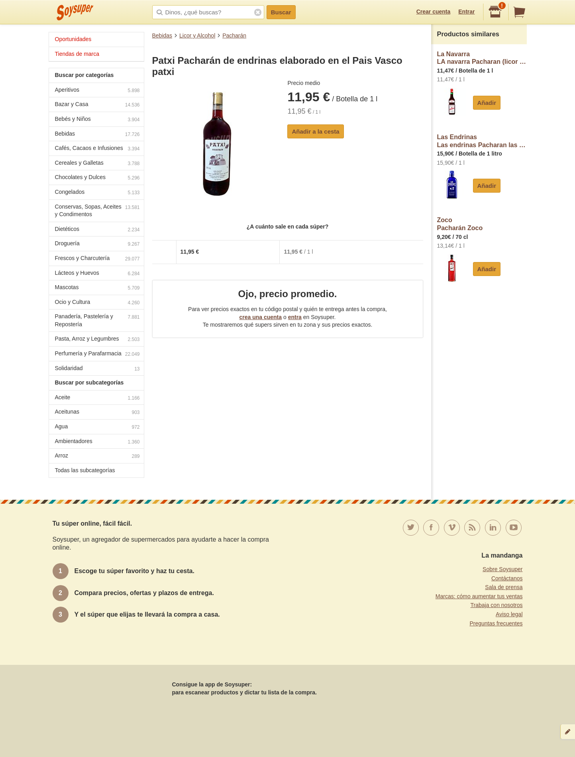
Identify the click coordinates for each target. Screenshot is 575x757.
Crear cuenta (433, 11)
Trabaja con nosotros (497, 605)
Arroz (97, 456)
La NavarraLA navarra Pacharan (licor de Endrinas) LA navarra (482, 58)
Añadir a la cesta (315, 131)
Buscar (281, 12)
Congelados (97, 193)
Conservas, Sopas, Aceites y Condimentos (97, 210)
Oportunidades (73, 39)
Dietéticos (97, 230)
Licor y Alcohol (197, 35)
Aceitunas (97, 412)
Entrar (466, 11)
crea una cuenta (260, 317)
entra (295, 317)
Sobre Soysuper (502, 569)
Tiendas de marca (77, 54)
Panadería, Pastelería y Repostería (97, 320)
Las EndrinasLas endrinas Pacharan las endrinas (482, 141)
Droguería (97, 244)
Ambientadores (97, 442)
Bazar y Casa (97, 105)
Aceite (97, 398)
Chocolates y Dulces (97, 178)
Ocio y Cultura (97, 303)
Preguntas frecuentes (495, 623)
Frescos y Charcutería (97, 259)
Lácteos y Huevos (97, 274)
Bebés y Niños (97, 120)
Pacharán (234, 35)
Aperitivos (97, 91)
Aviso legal (509, 614)
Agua (97, 427)
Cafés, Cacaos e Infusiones (97, 149)
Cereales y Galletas (97, 164)
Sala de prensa (503, 587)
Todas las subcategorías (85, 470)
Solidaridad (97, 369)
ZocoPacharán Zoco (460, 224)
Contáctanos (507, 578)
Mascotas (97, 288)
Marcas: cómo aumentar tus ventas (479, 596)
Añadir (487, 102)
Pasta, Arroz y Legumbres (97, 339)
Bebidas (162, 35)
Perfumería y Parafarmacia (97, 354)
